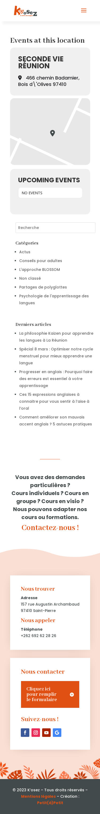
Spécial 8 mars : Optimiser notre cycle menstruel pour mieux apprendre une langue (56, 356)
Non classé (30, 278)
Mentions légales (38, 796)
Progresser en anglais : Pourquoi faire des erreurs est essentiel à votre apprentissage (55, 378)
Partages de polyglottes (43, 287)
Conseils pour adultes (40, 260)
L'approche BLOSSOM (39, 269)
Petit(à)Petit (50, 802)
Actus (24, 252)
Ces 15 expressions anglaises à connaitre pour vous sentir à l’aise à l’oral (54, 401)
